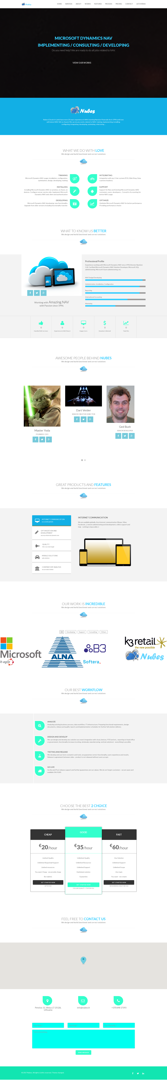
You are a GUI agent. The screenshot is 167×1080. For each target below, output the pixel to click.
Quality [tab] (44, 545)
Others (103, 632)
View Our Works (81, 62)
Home (59, 4)
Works (88, 4)
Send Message (83, 1053)
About (78, 4)
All (62, 632)
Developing (71, 632)
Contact (129, 4)
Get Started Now (48, 883)
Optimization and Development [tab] (46, 533)
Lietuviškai (141, 4)
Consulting (93, 632)
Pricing (119, 4)
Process (108, 4)
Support (82, 632)
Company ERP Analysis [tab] (48, 568)
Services (68, 4)
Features (98, 4)
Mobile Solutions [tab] (46, 557)
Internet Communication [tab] (50, 520)
